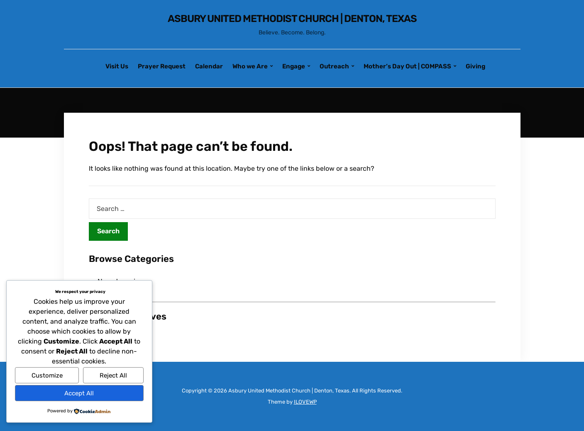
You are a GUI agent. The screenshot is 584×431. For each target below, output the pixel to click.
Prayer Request (162, 66)
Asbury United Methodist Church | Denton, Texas (292, 18)
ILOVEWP (305, 402)
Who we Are (250, 66)
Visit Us (116, 66)
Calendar (209, 66)
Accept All (79, 393)
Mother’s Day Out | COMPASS (407, 66)
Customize (47, 375)
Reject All (113, 375)
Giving (475, 66)
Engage (293, 66)
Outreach (334, 66)
